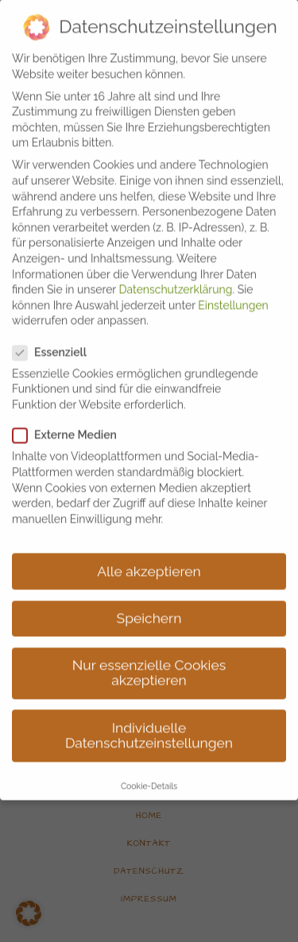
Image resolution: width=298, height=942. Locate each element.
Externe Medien (71, 416)
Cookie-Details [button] (149, 766)
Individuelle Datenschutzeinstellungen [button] (149, 716)
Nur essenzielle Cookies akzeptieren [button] (149, 654)
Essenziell (56, 333)
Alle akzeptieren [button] (149, 552)
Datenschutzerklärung (176, 270)
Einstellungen (233, 286)
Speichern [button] (149, 599)
